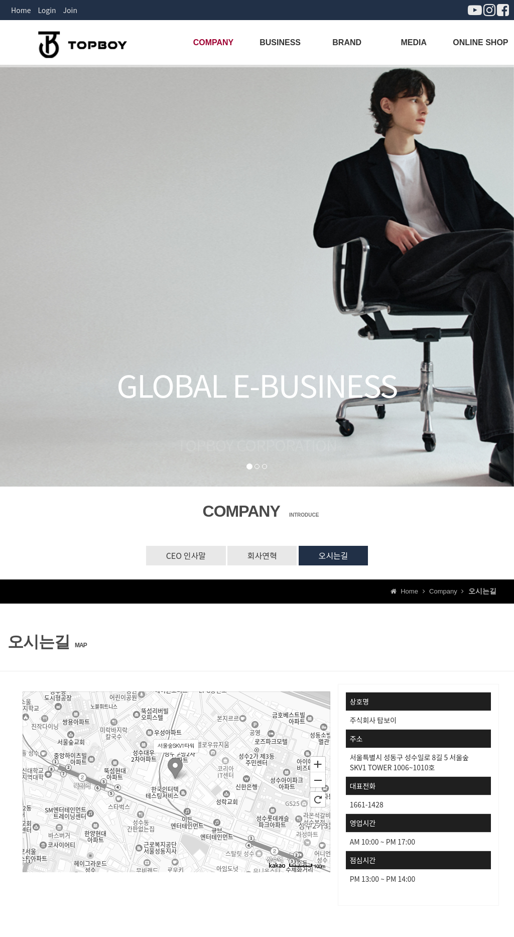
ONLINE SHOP (480, 42)
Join (70, 10)
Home (21, 10)
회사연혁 (262, 555)
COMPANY (213, 42)
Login (47, 10)
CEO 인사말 (185, 555)
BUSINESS (280, 42)
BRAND (346, 42)
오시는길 (333, 555)
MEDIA (414, 42)
